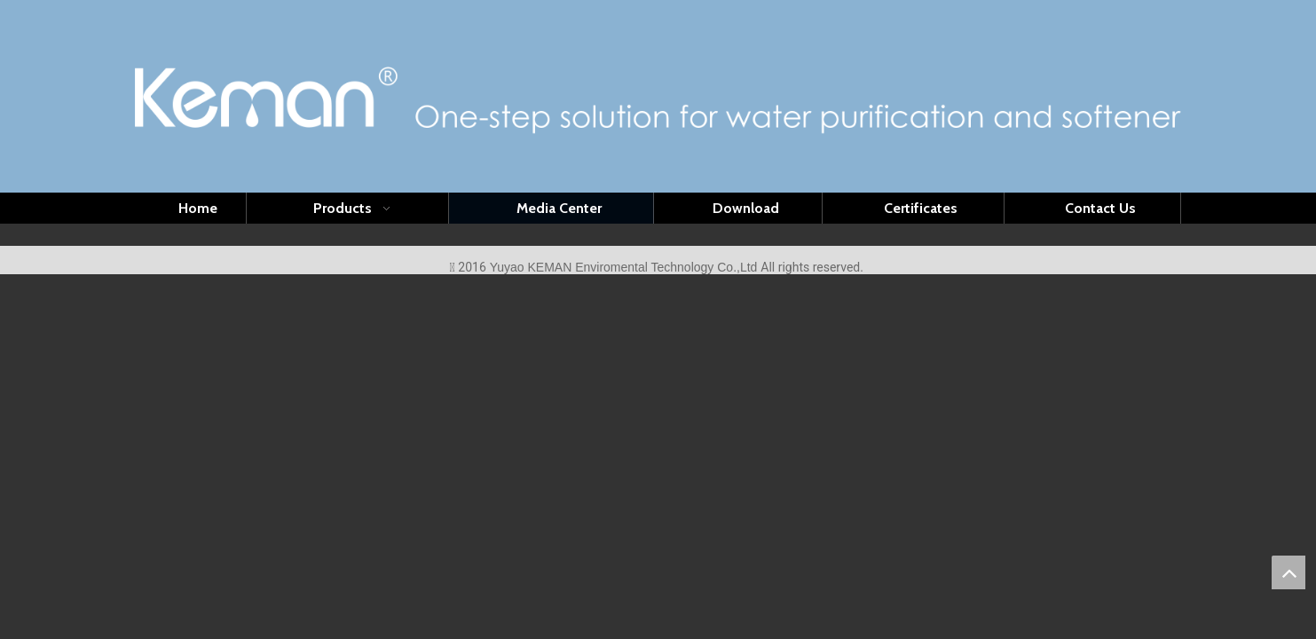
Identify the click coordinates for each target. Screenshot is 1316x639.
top (1288, 572)
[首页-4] (657, 234)
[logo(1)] (658, 97)
